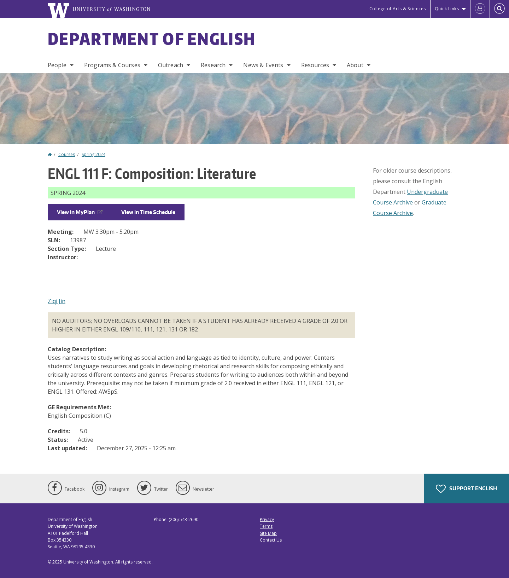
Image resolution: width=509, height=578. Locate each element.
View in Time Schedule (148, 212)
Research (213, 65)
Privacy (267, 519)
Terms (266, 526)
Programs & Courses (112, 65)
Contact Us (271, 540)
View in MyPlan (80, 212)
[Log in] (480, 9)
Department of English (152, 38)
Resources (315, 65)
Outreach (170, 65)
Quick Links (447, 9)
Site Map (268, 533)
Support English (466, 489)
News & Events (263, 65)
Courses (66, 154)
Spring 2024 (93, 154)
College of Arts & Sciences (397, 9)
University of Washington (88, 562)
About (355, 65)
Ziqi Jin (56, 301)
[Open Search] (499, 9)
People (57, 65)
